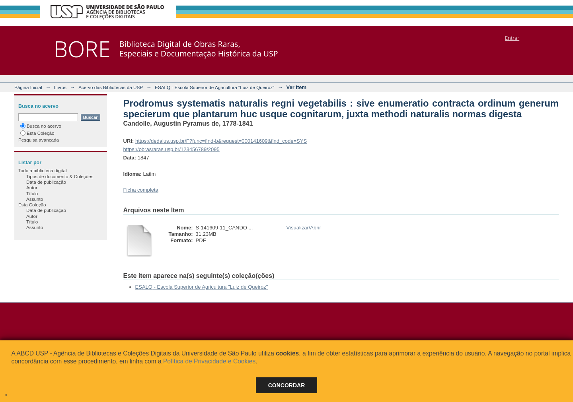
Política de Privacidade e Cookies (209, 361)
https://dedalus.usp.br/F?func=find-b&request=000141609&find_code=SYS (221, 141)
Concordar (286, 385)
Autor (31, 187)
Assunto (34, 199)
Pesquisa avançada (38, 139)
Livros (60, 87)
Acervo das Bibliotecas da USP (110, 87)
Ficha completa (140, 190)
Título (32, 193)
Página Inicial (28, 87)
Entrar (512, 37)
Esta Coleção (37, 133)
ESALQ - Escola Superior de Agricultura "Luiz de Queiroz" (214, 87)
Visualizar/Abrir (303, 228)
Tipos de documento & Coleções (59, 176)
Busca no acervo (40, 125)
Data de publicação (46, 181)
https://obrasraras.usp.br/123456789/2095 (171, 149)
